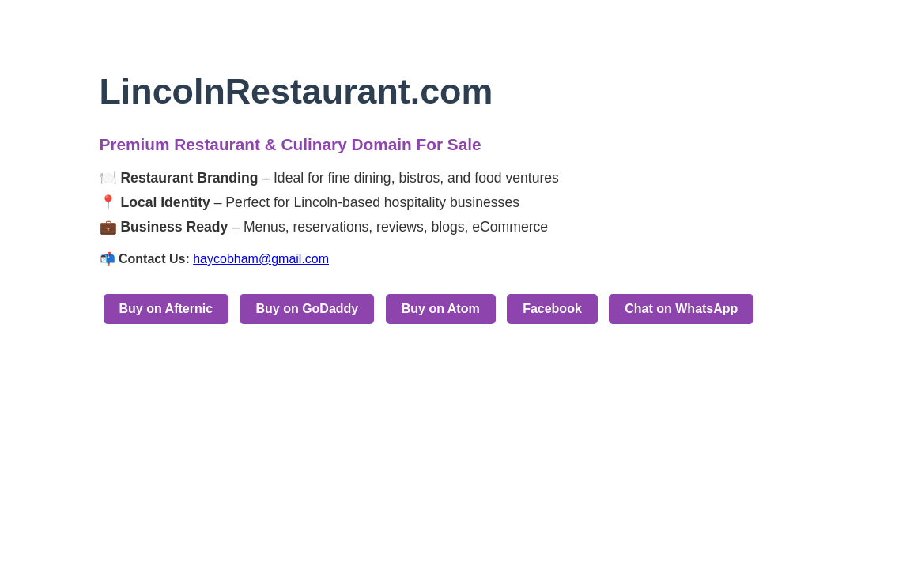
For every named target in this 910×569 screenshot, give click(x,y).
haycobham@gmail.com (261, 259)
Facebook (552, 308)
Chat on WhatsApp (681, 308)
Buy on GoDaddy (306, 308)
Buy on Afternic (166, 308)
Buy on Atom (441, 308)
